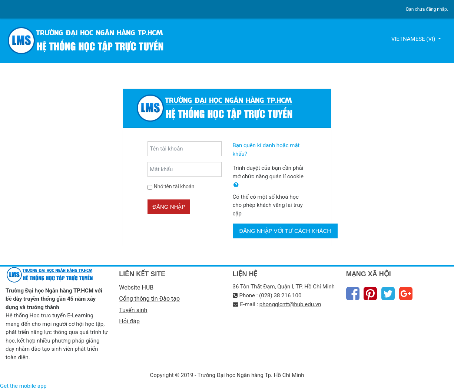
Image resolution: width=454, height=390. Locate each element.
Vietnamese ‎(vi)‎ (414, 39)
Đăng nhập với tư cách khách (285, 231)
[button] (236, 185)
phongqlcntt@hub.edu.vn (290, 304)
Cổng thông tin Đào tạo (149, 298)
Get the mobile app (23, 386)
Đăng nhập (168, 207)
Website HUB (136, 287)
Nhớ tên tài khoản (174, 186)
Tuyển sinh (133, 310)
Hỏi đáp (129, 321)
